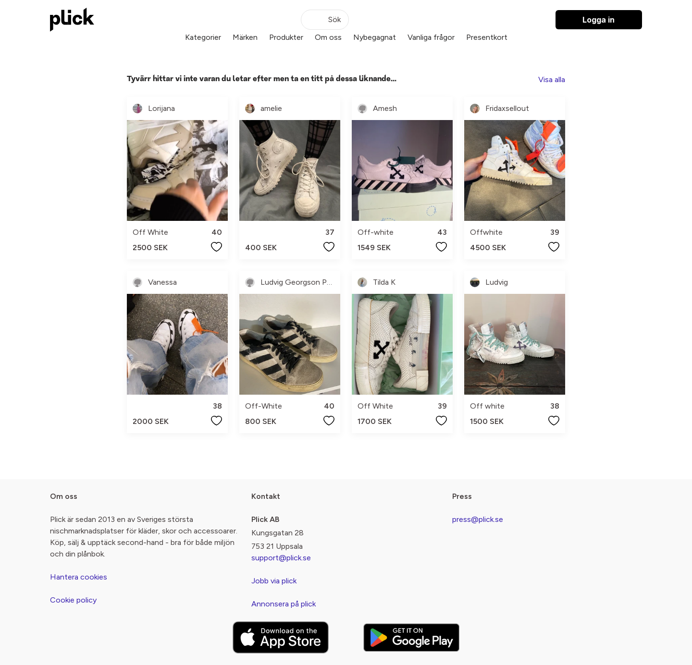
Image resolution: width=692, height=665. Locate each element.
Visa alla (551, 79)
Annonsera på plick (283, 603)
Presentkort (486, 37)
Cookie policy (73, 600)
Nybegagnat (374, 37)
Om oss (328, 37)
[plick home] (72, 20)
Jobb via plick (274, 580)
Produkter (286, 37)
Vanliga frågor (431, 37)
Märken (245, 37)
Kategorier (203, 37)
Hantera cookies (78, 576)
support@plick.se (281, 557)
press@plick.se (477, 519)
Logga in (598, 19)
